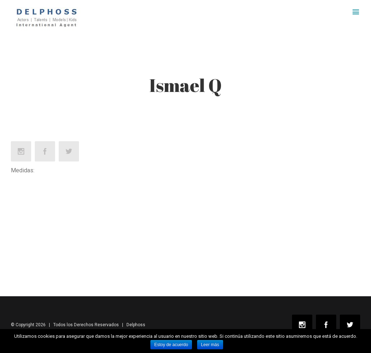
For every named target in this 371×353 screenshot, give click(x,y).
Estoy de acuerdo (171, 344)
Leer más (210, 344)
